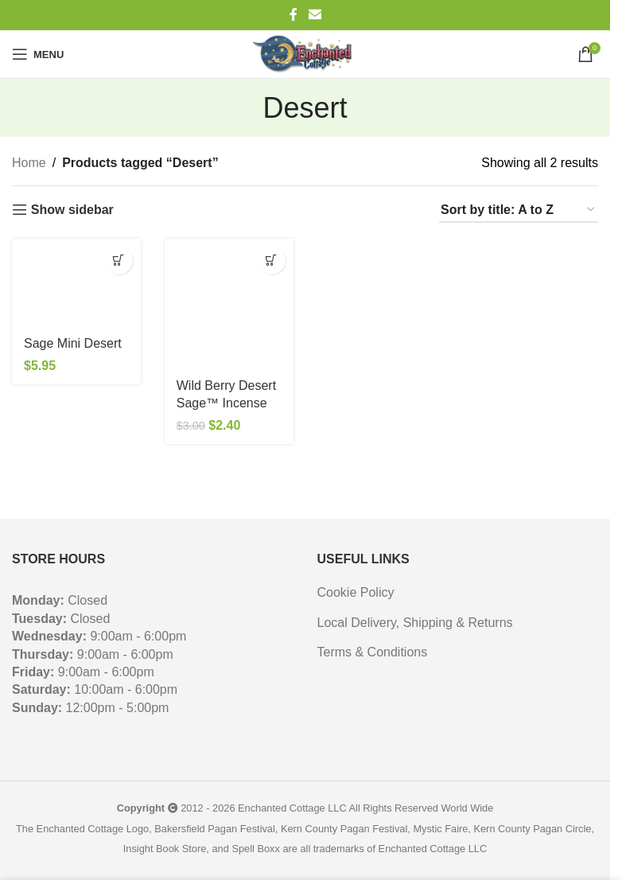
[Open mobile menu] (38, 54)
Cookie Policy (356, 592)
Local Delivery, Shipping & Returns (415, 622)
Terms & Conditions (372, 652)
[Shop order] (518, 210)
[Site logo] (304, 54)
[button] (119, 261)
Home (29, 162)
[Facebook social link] (293, 14)
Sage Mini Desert (73, 343)
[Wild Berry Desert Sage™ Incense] (229, 303)
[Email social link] (314, 14)
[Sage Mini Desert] (76, 282)
